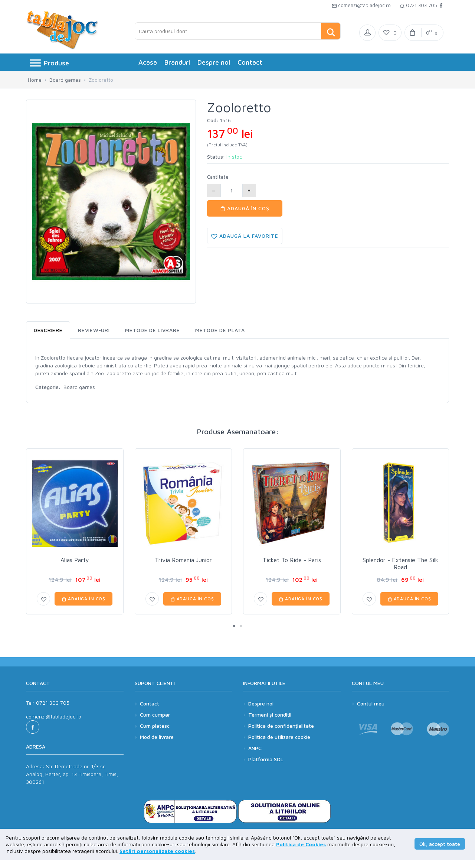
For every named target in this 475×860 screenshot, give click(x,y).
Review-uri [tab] (93, 330)
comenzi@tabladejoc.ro (361, 5)
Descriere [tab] (48, 330)
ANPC (255, 748)
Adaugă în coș (245, 208)
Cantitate (218, 177)
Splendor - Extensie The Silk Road (400, 563)
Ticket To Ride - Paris (291, 559)
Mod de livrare (157, 737)
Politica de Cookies (301, 844)
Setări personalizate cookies (157, 851)
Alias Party (74, 559)
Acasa (147, 62)
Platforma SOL (265, 759)
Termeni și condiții (269, 714)
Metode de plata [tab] (220, 330)
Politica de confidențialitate (281, 726)
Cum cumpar (155, 714)
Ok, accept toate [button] (439, 844)
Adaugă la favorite (245, 236)
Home (35, 80)
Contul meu (370, 703)
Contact (250, 62)
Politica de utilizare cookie (279, 737)
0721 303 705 (418, 5)
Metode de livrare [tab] (152, 330)
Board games (65, 80)
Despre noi (213, 62)
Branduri (177, 62)
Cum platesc (155, 726)
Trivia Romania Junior (183, 559)
